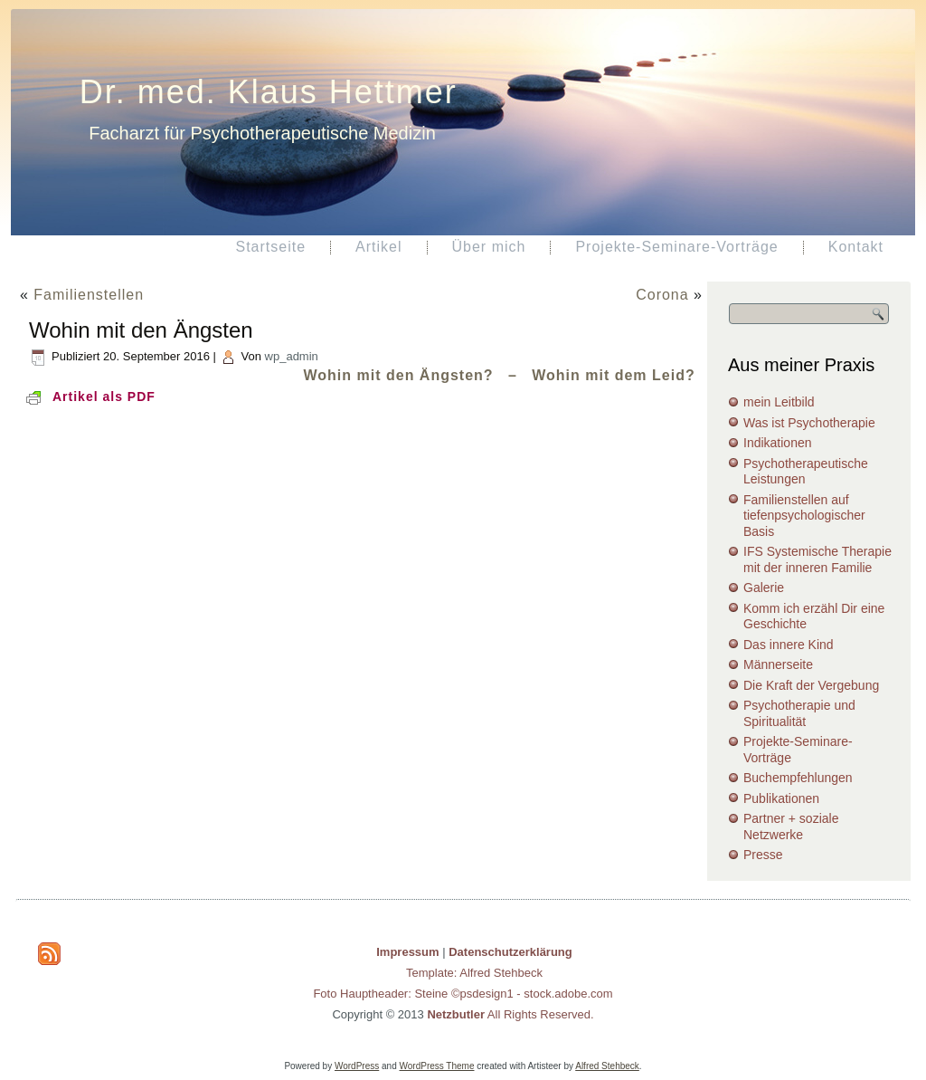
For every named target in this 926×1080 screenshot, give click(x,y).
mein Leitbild (779, 402)
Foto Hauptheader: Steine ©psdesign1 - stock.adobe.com (462, 993)
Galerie (763, 587)
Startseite (270, 246)
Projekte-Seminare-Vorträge (676, 246)
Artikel (378, 246)
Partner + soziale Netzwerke (790, 826)
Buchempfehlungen (798, 777)
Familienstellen (88, 294)
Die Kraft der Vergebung (811, 685)
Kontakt (855, 246)
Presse (763, 854)
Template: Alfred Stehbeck (474, 973)
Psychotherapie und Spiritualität (799, 713)
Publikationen (781, 798)
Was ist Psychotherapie (809, 423)
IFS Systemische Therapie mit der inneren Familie (817, 559)
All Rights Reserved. (510, 1014)
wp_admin (291, 356)
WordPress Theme (437, 1066)
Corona (662, 294)
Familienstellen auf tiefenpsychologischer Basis (804, 515)
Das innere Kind (788, 644)
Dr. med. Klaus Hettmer (269, 91)
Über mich (489, 246)
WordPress (357, 1066)
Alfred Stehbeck (607, 1066)
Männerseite (778, 664)
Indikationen (777, 442)
